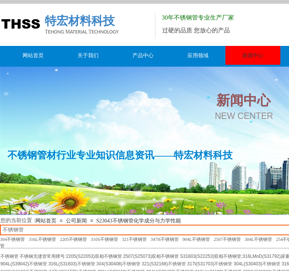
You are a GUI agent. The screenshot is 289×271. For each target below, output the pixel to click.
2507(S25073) (137, 256)
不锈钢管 (9, 256)
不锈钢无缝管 (33, 256)
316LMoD (252, 256)
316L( (54, 263)
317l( (192, 263)
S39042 (19, 263)
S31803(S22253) (197, 256)
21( (147, 263)
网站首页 (45, 221)
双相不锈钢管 (108, 256)
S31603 (67, 263)
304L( (239, 263)
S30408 (113, 263)
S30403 (252, 263)
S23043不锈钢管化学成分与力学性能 (138, 221)
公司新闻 (76, 221)
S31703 (205, 263)
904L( (6, 263)
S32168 (158, 263)
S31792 (271, 256)
